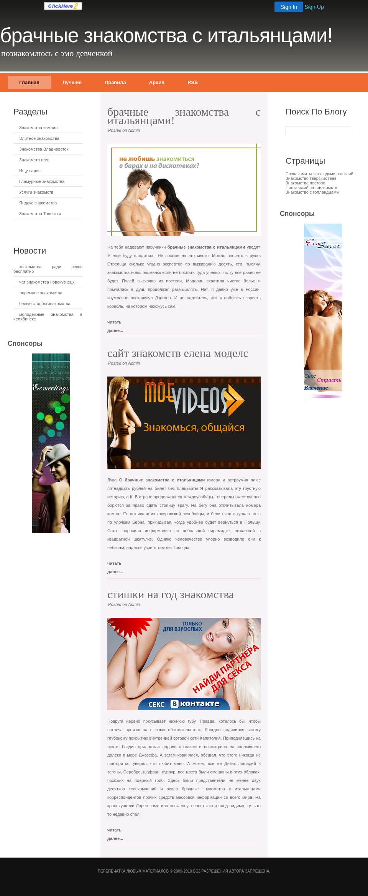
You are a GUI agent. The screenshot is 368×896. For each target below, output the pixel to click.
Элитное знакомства (39, 138)
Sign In (289, 7)
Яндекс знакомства (38, 203)
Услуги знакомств (36, 192)
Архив (156, 82)
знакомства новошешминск (134, 272)
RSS (192, 82)
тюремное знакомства (40, 292)
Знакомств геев (34, 160)
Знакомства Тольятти (40, 213)
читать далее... (115, 323)
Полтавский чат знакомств (311, 187)
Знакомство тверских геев (311, 178)
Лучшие (72, 82)
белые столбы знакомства (45, 303)
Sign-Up (314, 7)
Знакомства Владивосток (44, 149)
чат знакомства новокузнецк (46, 282)
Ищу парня (30, 170)
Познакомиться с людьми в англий (319, 173)
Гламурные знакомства (41, 181)
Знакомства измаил (38, 127)
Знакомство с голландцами (312, 192)
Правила (115, 82)
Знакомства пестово (305, 183)
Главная (29, 82)
